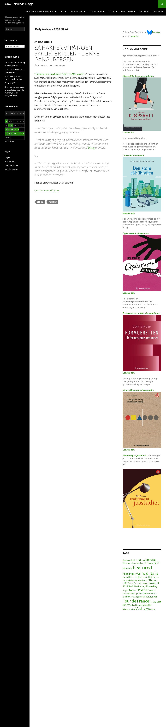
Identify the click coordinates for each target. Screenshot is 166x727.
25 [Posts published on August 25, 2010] (12, 133)
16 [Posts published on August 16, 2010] (6, 129)
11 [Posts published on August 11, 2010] (12, 125)
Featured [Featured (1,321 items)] (142, 567)
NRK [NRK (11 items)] (125, 583)
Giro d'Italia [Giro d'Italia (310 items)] (148, 573)
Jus (62, 12)
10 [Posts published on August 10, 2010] (9, 125)
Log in (7, 157)
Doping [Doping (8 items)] (150, 563)
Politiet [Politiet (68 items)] (143, 590)
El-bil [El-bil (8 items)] (130, 568)
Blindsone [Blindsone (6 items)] (127, 563)
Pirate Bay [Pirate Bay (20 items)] (151, 586)
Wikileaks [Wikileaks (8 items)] (150, 609)
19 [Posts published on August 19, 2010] (15, 129)
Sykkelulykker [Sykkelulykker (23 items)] (149, 596)
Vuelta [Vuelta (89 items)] (140, 608)
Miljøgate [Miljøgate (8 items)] (152, 580)
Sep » (12, 141)
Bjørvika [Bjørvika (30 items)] (151, 559)
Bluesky (153, 32)
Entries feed (10, 161)
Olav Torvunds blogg (19, 4)
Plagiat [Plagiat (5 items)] (125, 590)
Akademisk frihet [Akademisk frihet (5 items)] (130, 560)
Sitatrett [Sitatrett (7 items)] (142, 593)
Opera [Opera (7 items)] (144, 583)
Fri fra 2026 (10, 83)
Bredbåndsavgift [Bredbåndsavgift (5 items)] (139, 563)
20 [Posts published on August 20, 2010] (17, 129)
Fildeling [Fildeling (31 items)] (128, 573)
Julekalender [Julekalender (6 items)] (131, 580)
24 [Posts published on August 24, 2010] (9, 133)
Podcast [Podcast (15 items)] (133, 590)
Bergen (40, 202)
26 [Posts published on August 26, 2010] (15, 133)
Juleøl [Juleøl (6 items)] (140, 580)
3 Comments (58, 65)
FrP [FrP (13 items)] (135, 573)
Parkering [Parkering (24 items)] (139, 586)
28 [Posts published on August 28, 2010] (20, 133)
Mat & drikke (127, 12)
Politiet (53, 202)
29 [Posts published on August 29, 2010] (23, 133)
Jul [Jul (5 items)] (124, 580)
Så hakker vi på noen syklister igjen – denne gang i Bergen (67, 53)
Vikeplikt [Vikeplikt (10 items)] (147, 605)
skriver (59, 73)
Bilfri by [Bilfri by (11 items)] (141, 560)
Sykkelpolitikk (43, 42)
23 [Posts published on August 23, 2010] (6, 133)
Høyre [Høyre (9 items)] (156, 577)
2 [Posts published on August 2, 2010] (6, 121)
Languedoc (158, 12)
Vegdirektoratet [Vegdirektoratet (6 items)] (135, 605)
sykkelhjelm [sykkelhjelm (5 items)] (136, 597)
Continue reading (46, 190)
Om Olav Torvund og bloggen (39, 12)
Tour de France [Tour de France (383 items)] (136, 600)
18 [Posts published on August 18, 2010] (12, 129)
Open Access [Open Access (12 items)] (134, 583)
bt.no (91, 147)
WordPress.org (11, 169)
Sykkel (111, 12)
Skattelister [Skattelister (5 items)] (151, 593)
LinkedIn (134, 36)
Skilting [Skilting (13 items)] (126, 596)
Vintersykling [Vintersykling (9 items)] (129, 609)
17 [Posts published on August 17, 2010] (9, 129)
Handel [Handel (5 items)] (126, 577)
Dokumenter (96, 12)
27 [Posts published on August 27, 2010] (17, 133)
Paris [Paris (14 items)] (131, 586)
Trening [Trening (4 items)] (153, 602)
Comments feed (12, 165)
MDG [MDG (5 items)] (145, 580)
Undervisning (76, 12)
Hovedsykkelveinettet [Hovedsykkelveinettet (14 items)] (140, 577)
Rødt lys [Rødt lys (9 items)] (134, 593)
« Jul (7, 141)
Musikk (143, 12)
